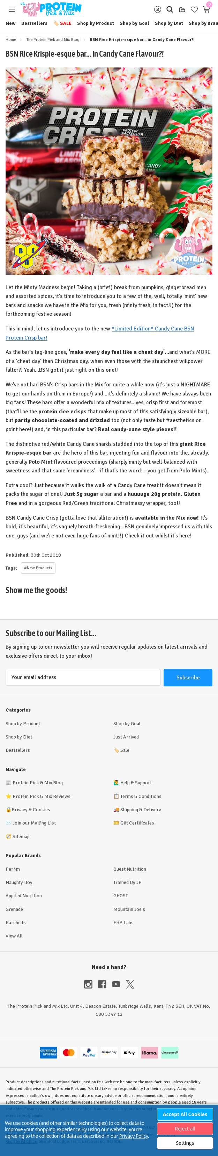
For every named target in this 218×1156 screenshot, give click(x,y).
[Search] (170, 9)
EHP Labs (123, 923)
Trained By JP (127, 882)
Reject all (185, 1128)
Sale (62, 23)
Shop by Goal (134, 23)
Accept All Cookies (185, 1114)
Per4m (13, 869)
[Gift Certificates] (182, 9)
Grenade (14, 909)
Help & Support (136, 783)
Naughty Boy (19, 882)
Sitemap (21, 837)
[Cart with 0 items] (206, 9)
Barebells (16, 923)
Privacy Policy (133, 1136)
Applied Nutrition (24, 896)
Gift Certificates (137, 823)
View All (14, 936)
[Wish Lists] (194, 9)
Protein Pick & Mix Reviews (41, 796)
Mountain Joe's (129, 909)
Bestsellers (34, 23)
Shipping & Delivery (140, 810)
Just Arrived (126, 737)
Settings (185, 1143)
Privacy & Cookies (31, 810)
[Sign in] (157, 9)
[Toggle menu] (12, 9)
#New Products (38, 568)
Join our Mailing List (34, 823)
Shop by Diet (169, 23)
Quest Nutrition (129, 869)
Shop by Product (95, 23)
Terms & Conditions (140, 796)
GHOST (120, 896)
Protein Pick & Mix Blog (38, 783)
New (11, 23)
